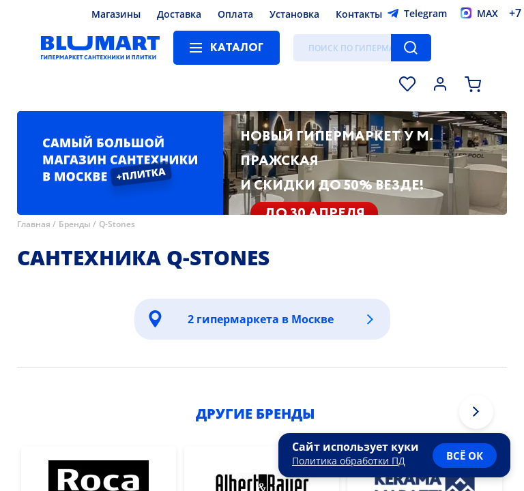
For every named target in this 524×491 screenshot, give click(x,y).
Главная (33, 224)
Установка (294, 14)
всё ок (464, 455)
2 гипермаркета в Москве (261, 319)
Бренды (75, 224)
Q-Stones (117, 224)
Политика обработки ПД (348, 460)
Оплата (235, 14)
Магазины (116, 14)
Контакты (359, 14)
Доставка (179, 14)
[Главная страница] (100, 47)
